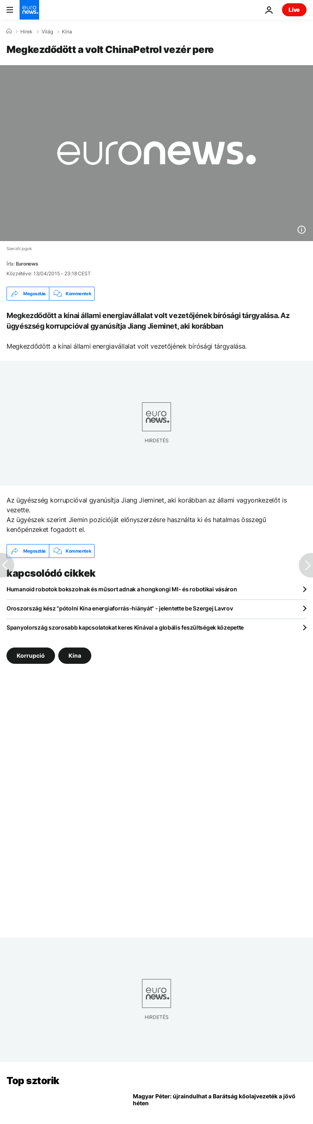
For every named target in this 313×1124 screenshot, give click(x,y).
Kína (67, 31)
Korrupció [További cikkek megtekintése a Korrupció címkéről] (31, 655)
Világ (47, 31)
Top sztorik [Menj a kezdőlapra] (33, 1081)
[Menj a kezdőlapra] (29, 10)
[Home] (9, 31)
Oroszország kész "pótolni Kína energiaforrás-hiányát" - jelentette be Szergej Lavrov (120, 608)
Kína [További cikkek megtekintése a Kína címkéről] (74, 655)
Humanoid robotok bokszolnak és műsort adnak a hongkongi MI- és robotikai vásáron (122, 589)
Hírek (26, 31)
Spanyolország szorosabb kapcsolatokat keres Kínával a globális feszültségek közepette (125, 627)
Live (294, 9)
